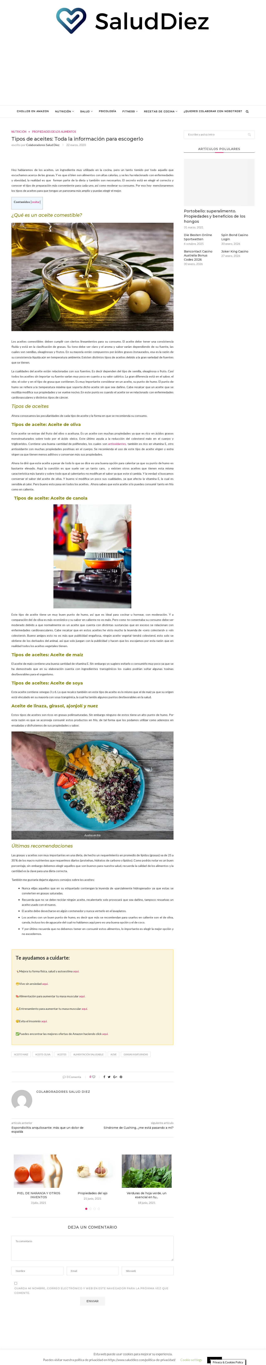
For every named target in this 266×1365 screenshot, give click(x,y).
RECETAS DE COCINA (159, 111)
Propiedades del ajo (92, 1193)
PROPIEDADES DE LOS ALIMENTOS (54, 131)
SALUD (85, 111)
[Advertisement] (133, 70)
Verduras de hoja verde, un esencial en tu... (146, 1195)
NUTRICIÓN (63, 111)
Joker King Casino (234, 251)
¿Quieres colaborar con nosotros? (213, 111)
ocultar (36, 202)
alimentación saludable (88, 1054)
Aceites (61, 1054)
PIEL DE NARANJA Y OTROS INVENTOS (38, 1195)
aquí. (76, 971)
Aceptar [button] (214, 1358)
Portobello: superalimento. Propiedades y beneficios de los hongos (214, 216)
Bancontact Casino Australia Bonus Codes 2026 (198, 255)
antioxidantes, (117, 444)
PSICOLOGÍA (107, 111)
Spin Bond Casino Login (234, 237)
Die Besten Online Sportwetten (198, 237)
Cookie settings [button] (191, 1358)
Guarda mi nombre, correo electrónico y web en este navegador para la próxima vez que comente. (91, 1290)
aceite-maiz (21, 1054)
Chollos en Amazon (33, 111)
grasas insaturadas (136, 1054)
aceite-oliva (42, 1054)
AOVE (114, 1054)
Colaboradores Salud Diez (42, 145)
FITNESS (128, 111)
